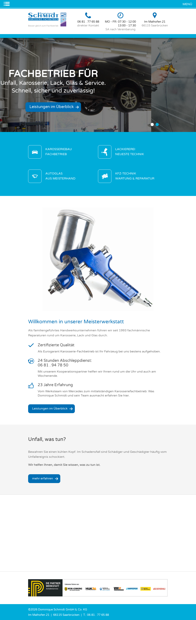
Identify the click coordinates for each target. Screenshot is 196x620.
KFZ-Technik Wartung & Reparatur (134, 176)
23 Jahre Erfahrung (55, 385)
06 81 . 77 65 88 (88, 21)
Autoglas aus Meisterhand (60, 176)
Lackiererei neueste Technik (129, 151)
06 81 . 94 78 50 (53, 365)
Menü (187, 4)
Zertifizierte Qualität (56, 345)
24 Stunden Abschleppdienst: (65, 360)
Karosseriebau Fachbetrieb (58, 151)
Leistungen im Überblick (60, 107)
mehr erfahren (42, 478)
